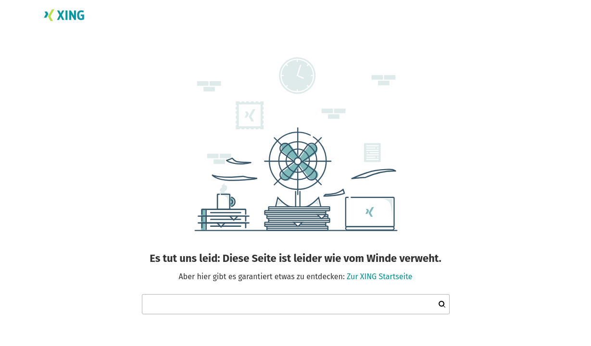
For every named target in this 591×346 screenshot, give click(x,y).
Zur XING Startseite (379, 276)
